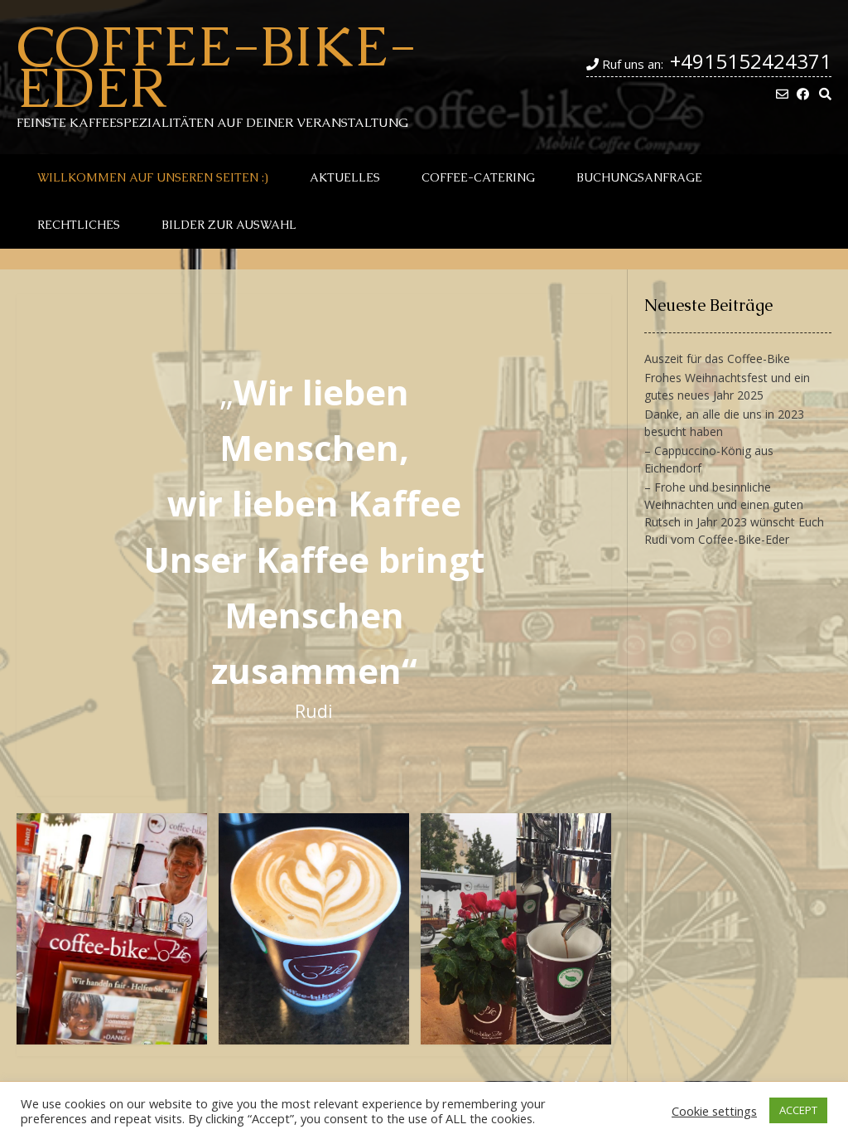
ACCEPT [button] (798, 1110)
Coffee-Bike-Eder (217, 66)
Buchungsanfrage (639, 177)
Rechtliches (78, 224)
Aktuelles (345, 177)
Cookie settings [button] (714, 1110)
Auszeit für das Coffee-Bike (717, 358)
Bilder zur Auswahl (228, 224)
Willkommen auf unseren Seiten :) (152, 177)
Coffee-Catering (478, 177)
